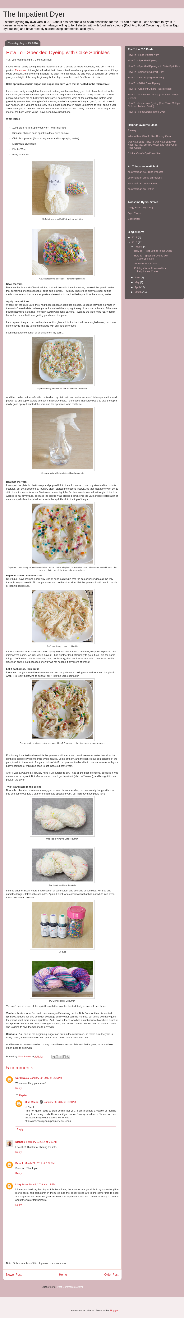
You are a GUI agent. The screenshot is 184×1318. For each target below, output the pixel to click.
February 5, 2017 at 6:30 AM (41, 1141)
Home (63, 1274)
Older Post (111, 1274)
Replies (23, 1095)
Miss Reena (32, 1102)
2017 (135, 237)
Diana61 (20, 1141)
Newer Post (14, 1274)
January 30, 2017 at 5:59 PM (60, 1102)
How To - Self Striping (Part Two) (146, 77)
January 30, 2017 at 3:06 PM (46, 1077)
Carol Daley (22, 1077)
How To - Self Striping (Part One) (146, 71)
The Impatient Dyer (34, 14)
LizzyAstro (21, 1184)
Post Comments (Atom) (70, 1286)
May (137, 282)
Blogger (113, 1310)
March (138, 292)
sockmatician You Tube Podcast (145, 171)
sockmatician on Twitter (141, 189)
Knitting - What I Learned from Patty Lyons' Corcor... (150, 270)
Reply (18, 1088)
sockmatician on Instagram (143, 183)
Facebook (20, 70)
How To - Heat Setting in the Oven (146, 111)
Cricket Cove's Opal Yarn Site (144, 153)
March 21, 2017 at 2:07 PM (39, 1163)
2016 (135, 242)
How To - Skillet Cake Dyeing (144, 83)
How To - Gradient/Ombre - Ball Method (150, 88)
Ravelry (132, 130)
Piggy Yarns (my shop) (140, 207)
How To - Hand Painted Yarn (143, 54)
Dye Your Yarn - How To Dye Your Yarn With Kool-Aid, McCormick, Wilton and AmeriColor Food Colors (152, 144)
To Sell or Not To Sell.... (147, 263)
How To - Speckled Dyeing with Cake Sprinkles (154, 66)
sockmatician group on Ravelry (145, 177)
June (138, 277)
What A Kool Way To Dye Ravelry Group (150, 136)
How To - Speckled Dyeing (142, 60)
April (137, 287)
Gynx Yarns (134, 213)
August (139, 246)
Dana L (19, 1163)
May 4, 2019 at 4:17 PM (42, 1184)
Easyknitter (134, 218)
